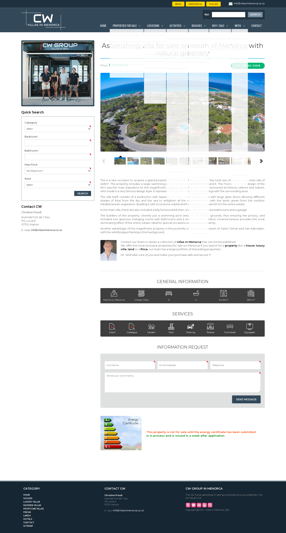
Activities (175, 25)
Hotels (27, 519)
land (131, 249)
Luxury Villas (31, 502)
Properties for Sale (125, 25)
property (231, 245)
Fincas (27, 512)
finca (144, 249)
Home (103, 25)
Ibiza (178, 3)
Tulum (213, 3)
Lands (27, 515)
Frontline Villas (33, 508)
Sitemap (28, 526)
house (250, 245)
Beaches (197, 25)
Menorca (195, 3)
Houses (27, 498)
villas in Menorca (189, 241)
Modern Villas (32, 505)
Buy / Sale (218, 25)
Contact (256, 25)
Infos (238, 25)
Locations (153, 25)
